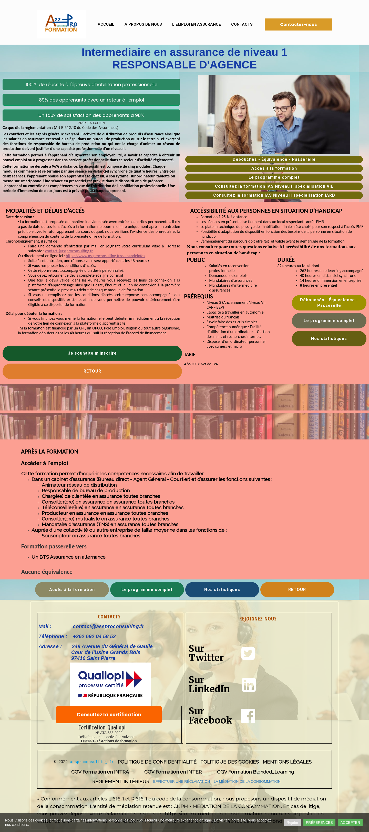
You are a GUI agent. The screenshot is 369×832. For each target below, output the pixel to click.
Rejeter (292, 822)
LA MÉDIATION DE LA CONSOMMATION (247, 781)
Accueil (106, 24)
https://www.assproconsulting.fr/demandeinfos (105, 255)
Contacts (242, 24)
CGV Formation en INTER (173, 772)
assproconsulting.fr (92, 761)
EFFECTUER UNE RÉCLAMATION (181, 781)
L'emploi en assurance (196, 24)
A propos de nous (143, 24)
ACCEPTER (350, 822)
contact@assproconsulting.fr (69, 250)
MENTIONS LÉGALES (287, 762)
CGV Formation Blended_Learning (255, 772)
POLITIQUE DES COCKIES (229, 762)
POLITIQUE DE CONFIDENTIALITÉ (157, 762)
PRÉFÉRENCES (319, 822)
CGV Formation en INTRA (100, 772)
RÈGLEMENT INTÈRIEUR (120, 781)
